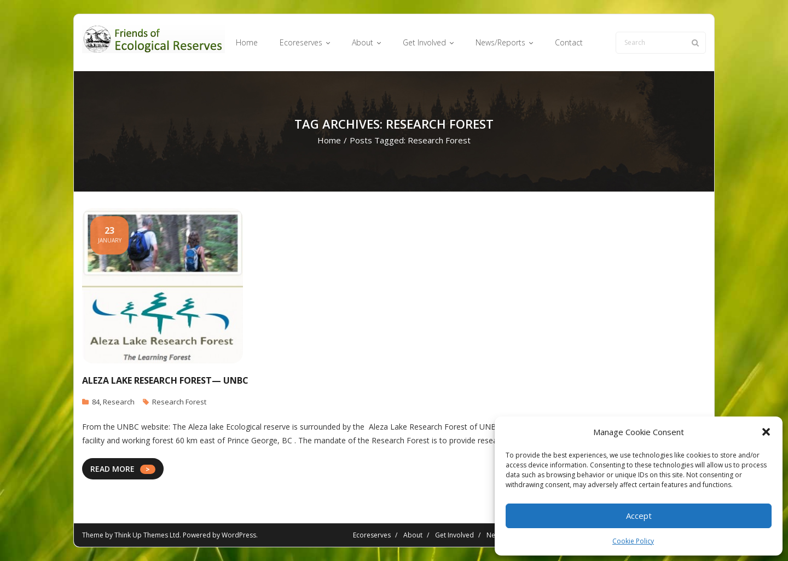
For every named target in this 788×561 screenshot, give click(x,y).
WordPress (239, 535)
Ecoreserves (372, 535)
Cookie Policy (633, 541)
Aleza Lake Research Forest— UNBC (165, 380)
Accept (639, 515)
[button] (766, 431)
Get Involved (454, 535)
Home (329, 140)
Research (119, 402)
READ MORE (112, 469)
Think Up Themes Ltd (146, 535)
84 (96, 402)
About (412, 535)
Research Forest (179, 402)
